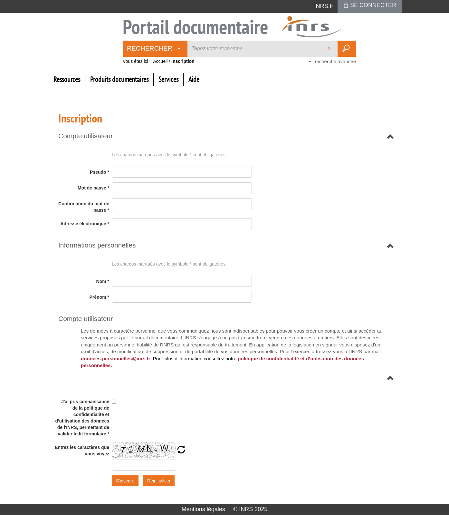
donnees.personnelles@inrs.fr (115, 358)
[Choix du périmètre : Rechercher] (155, 49)
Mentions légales (203, 509)
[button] (85, 136)
